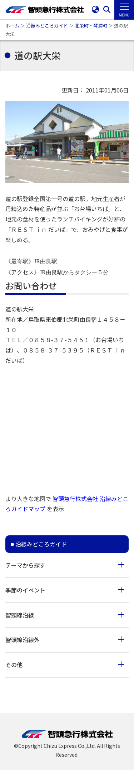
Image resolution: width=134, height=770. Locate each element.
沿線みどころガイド (47, 25)
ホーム (12, 25)
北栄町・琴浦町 (91, 25)
